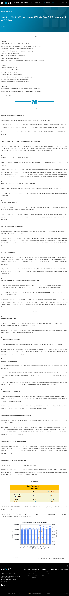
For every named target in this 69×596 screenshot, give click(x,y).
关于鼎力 (18, 2)
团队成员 (28, 572)
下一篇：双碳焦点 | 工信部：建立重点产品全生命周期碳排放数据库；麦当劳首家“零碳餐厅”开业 (53, 557)
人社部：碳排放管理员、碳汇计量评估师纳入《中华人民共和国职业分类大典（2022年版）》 (22, 141)
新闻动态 (43, 2)
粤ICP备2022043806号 (21, 592)
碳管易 (36, 2)
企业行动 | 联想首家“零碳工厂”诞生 (9, 318)
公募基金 (33, 572)
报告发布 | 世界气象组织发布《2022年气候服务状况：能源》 (14, 460)
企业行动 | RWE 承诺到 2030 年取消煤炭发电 (11, 339)
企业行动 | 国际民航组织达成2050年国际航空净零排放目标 (14, 441)
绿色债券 (43, 574)
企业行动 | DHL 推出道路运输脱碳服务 (10, 361)
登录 (52, 2)
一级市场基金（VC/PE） (36, 574)
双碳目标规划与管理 (45, 570)
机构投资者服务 (25, 2)
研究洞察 (48, 2)
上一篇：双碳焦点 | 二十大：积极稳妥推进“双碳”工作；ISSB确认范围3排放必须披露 (16, 557)
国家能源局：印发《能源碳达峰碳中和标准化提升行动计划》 (15, 115)
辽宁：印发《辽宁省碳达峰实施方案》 (10, 252)
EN (58, 2)
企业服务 (32, 2)
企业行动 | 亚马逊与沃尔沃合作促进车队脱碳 (11, 391)
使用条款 (66, 592)
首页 (14, 2)
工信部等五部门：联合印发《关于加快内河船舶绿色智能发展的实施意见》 (18, 157)
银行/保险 (34, 576)
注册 (55, 2)
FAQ (40, 2)
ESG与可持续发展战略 (46, 572)
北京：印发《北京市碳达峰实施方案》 (10, 202)
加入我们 (28, 574)
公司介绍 (28, 570)
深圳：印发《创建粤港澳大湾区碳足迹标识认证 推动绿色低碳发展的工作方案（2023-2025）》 (22, 280)
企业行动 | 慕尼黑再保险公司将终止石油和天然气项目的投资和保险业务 (17, 415)
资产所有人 (34, 570)
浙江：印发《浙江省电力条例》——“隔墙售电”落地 (13, 226)
